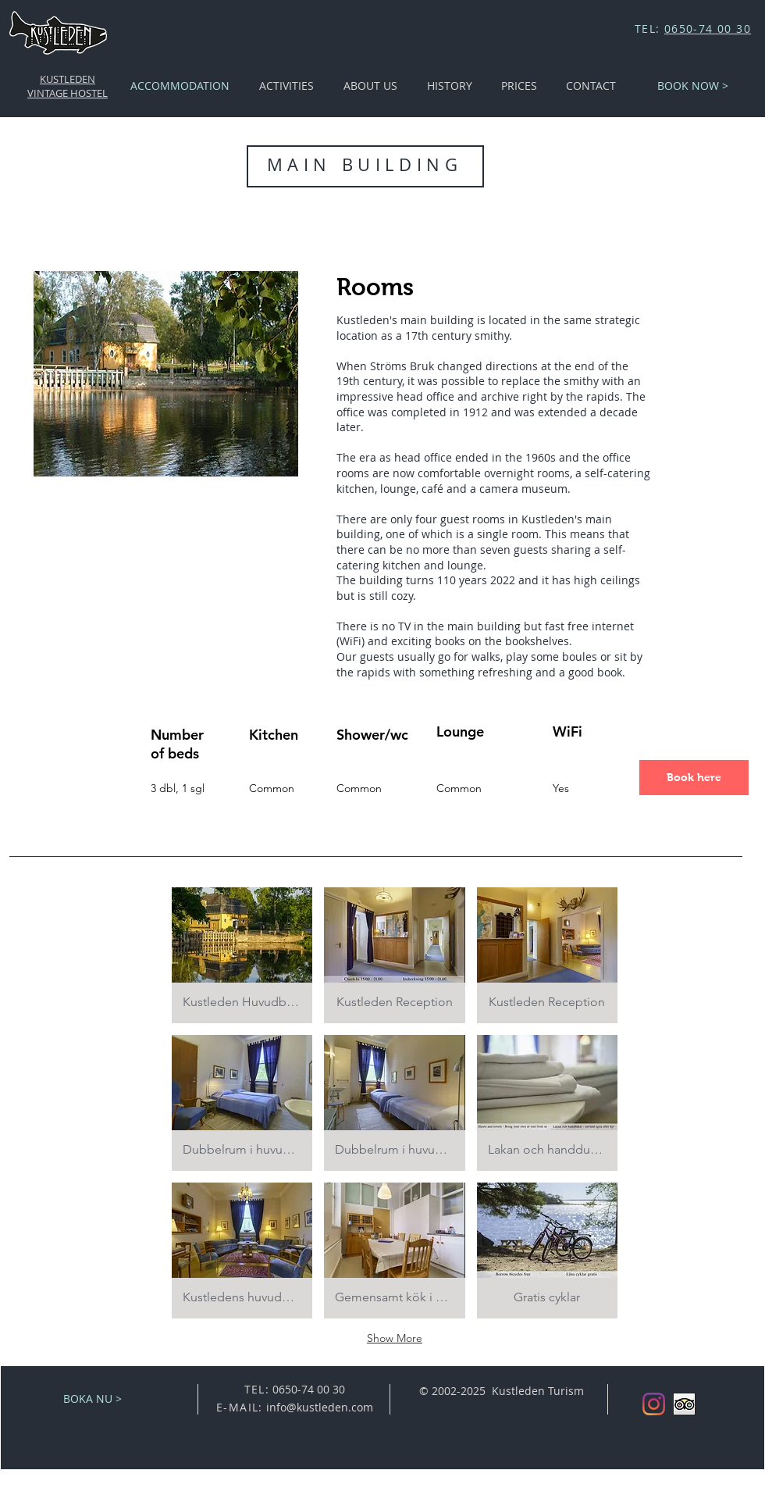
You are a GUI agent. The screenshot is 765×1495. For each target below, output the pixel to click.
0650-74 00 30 (707, 28)
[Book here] (694, 777)
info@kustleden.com (319, 1407)
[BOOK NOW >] (692, 86)
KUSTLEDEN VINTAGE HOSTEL (67, 86)
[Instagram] (653, 1404)
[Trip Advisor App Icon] (684, 1404)
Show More (394, 1338)
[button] (242, 955)
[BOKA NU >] (92, 1399)
